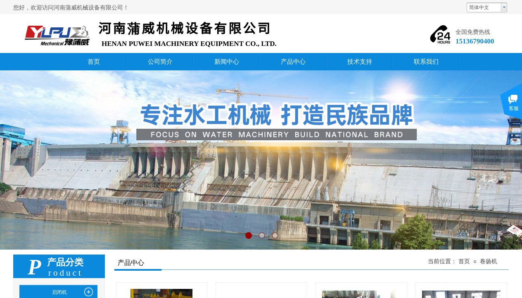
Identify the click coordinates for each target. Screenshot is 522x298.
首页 (464, 261)
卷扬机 (488, 261)
